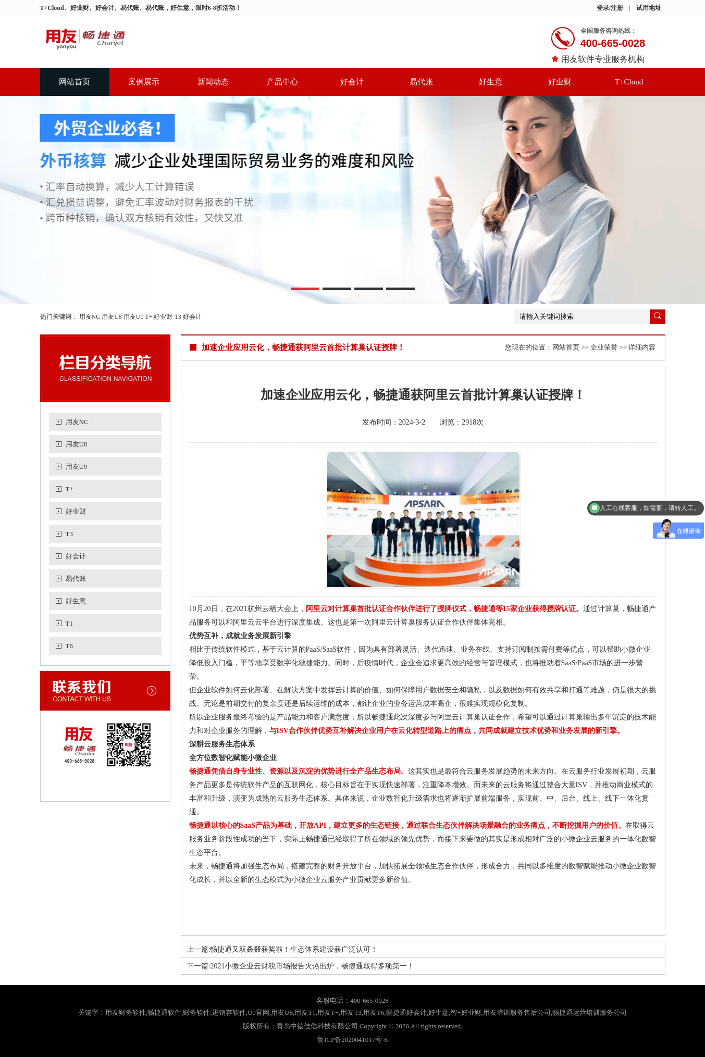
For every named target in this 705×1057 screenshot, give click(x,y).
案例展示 (143, 82)
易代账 (421, 82)
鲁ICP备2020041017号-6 (352, 1039)
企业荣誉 (603, 347)
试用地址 (648, 7)
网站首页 (74, 82)
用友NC (90, 316)
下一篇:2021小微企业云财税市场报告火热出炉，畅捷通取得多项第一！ (301, 966)
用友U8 (112, 316)
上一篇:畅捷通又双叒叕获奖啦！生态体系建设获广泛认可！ (282, 949)
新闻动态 (213, 82)
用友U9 (133, 316)
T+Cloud (629, 82)
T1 (69, 623)
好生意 (490, 82)
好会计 (352, 82)
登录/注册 (610, 7)
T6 (69, 646)
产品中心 (282, 82)
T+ (148, 316)
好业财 (560, 82)
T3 (177, 316)
